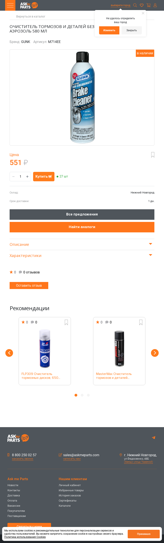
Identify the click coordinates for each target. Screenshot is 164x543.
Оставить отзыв (29, 285)
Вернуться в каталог (30, 16)
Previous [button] (9, 353)
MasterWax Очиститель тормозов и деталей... (114, 376)
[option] (45, 351)
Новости (12, 485)
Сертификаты (67, 500)
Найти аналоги (82, 227)
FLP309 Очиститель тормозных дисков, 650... (41, 376)
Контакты (13, 490)
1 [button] (76, 395)
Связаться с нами (29, 526)
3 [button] (88, 395)
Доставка (13, 495)
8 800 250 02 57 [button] (22, 455)
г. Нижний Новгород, (138, 455)
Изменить (109, 30)
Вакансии (13, 505)
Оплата (12, 500)
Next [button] (155, 353)
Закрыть (131, 30)
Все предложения (82, 214)
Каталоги (65, 505)
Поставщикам (16, 516)
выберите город (120, 5)
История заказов (70, 495)
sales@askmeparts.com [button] (79, 455)
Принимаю (144, 534)
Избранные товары (71, 490)
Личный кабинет (70, 485)
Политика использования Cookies (25, 537)
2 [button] (82, 395)
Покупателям (16, 510)
